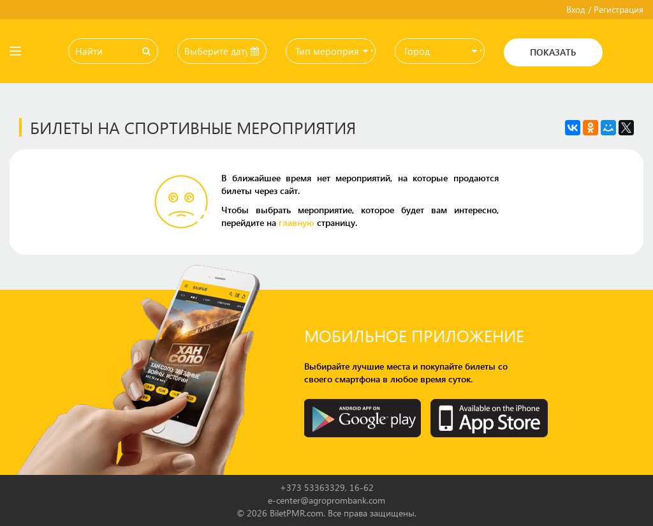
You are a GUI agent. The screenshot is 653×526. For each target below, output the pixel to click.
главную (296, 222)
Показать (553, 52)
